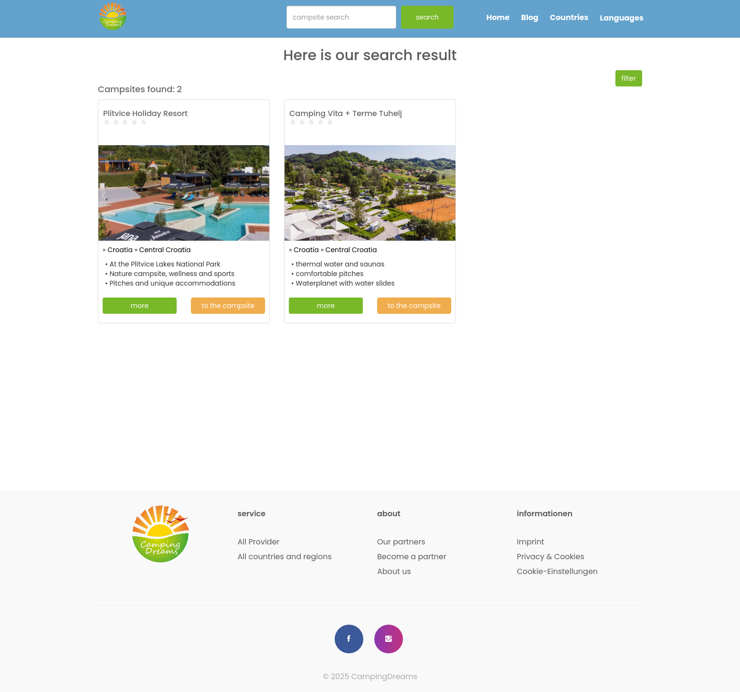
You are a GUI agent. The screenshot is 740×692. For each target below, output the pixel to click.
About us (394, 571)
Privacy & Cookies (550, 556)
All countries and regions (285, 556)
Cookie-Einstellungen (557, 571)
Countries (569, 17)
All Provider (259, 541)
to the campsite (227, 305)
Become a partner (411, 556)
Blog (529, 17)
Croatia (119, 250)
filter (629, 78)
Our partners (401, 541)
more (139, 305)
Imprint (530, 541)
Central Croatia (165, 250)
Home (498, 17)
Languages (622, 17)
